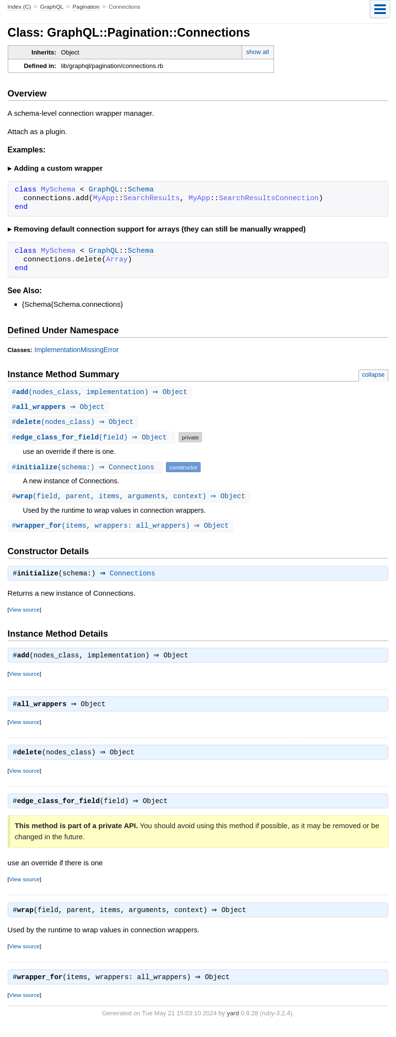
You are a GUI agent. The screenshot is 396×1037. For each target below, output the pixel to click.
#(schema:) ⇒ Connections (86, 468)
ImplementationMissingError (76, 350)
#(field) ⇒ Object (93, 438)
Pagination (85, 6)
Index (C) (19, 6)
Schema (141, 190)
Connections (135, 577)
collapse (373, 374)
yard (233, 1022)
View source (24, 613)
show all (257, 51)
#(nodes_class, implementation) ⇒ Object (101, 392)
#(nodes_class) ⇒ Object (74, 423)
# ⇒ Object (59, 407)
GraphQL (52, 6)
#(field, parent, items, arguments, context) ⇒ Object (130, 498)
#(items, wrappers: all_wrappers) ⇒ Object (122, 527)
